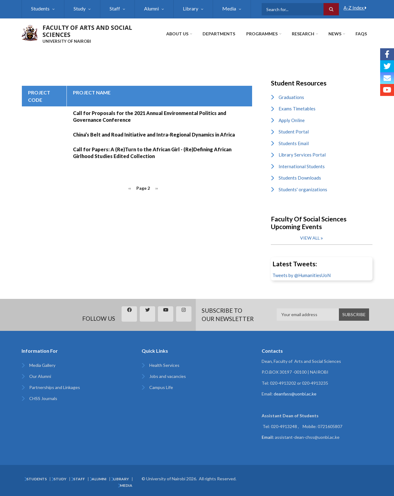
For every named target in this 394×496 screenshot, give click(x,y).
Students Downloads (300, 178)
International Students (302, 166)
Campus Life (161, 387)
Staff (115, 8)
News (334, 33)
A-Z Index (355, 7)
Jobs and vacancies (167, 376)
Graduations (291, 97)
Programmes (262, 33)
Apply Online (292, 120)
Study (80, 8)
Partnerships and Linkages (54, 387)
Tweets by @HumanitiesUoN (301, 275)
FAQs (361, 33)
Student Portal (294, 131)
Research (303, 33)
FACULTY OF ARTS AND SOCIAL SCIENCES (87, 31)
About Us (177, 33)
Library (190, 8)
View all (310, 237)
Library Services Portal (302, 154)
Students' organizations (303, 189)
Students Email (294, 143)
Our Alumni (40, 376)
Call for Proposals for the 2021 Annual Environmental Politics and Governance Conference (149, 116)
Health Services (164, 365)
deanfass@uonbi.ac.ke (295, 393)
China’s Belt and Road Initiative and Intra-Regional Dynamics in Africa (154, 134)
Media (229, 8)
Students (40, 8)
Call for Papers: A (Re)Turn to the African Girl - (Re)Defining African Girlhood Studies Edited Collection (152, 152)
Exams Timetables (297, 108)
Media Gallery (42, 365)
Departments (219, 33)
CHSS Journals (43, 398)
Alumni (151, 8)
